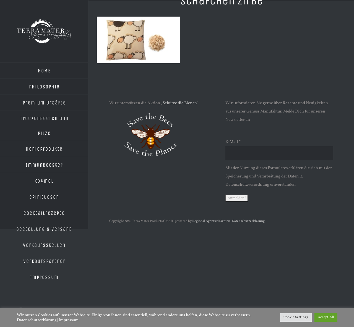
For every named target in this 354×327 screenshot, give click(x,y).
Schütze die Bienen (180, 103)
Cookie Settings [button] (295, 317)
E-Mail (233, 142)
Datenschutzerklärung (248, 221)
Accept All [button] (326, 317)
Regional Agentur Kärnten (211, 221)
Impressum (69, 320)
